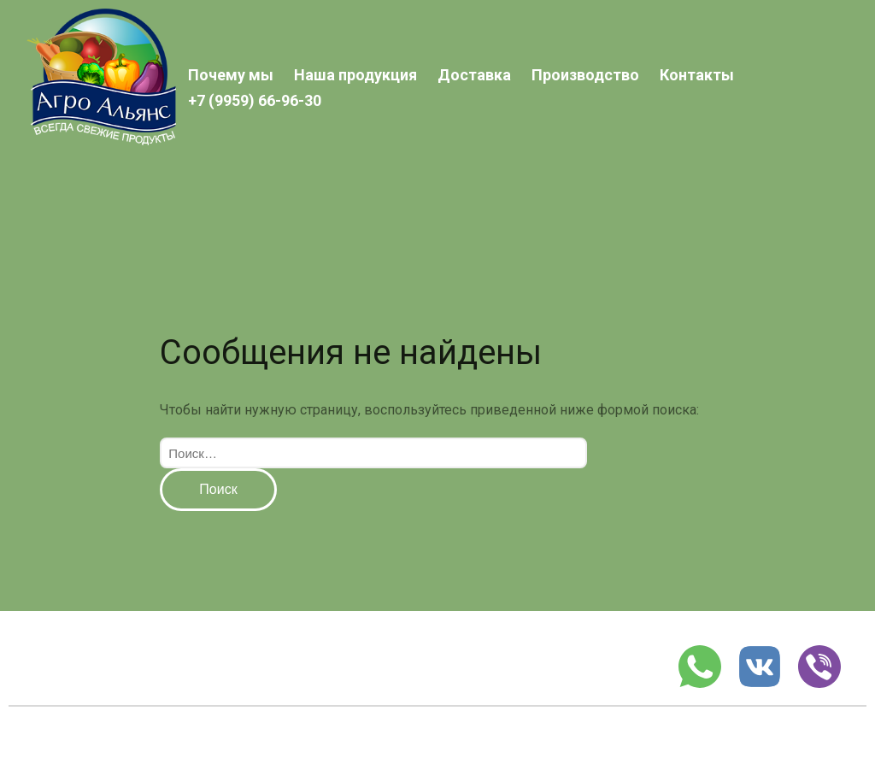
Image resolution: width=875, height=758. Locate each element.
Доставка (474, 75)
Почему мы (230, 75)
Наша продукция (355, 75)
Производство (585, 75)
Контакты (697, 75)
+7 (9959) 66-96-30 (254, 100)
